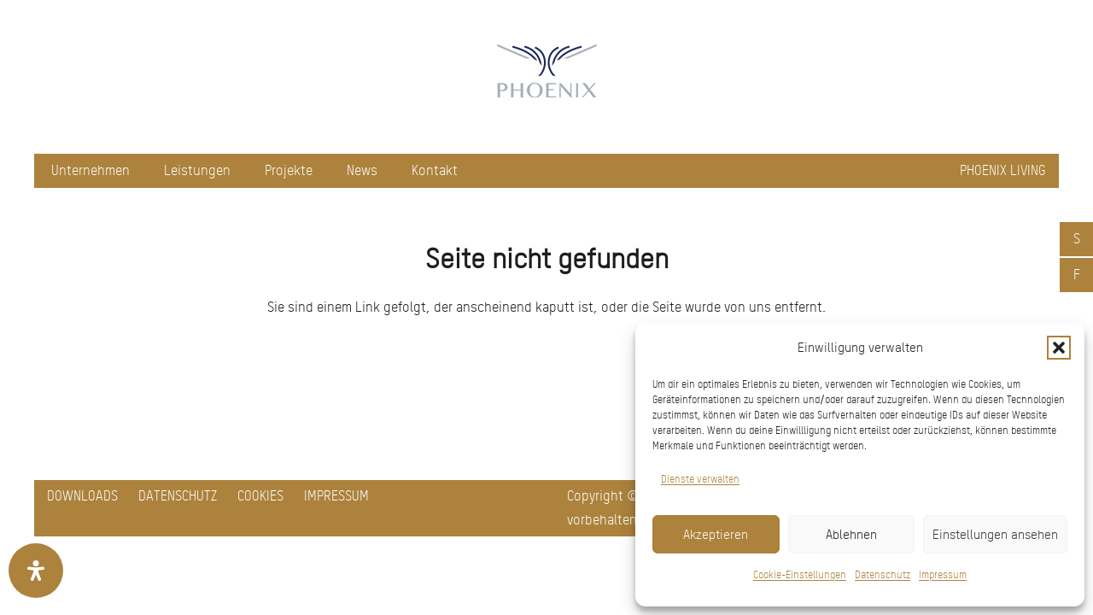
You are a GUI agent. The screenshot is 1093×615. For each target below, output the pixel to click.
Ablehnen (851, 534)
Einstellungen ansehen (995, 534)
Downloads (82, 496)
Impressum (943, 575)
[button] (1058, 347)
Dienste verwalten (700, 479)
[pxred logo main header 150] (546, 77)
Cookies (260, 496)
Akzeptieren (715, 534)
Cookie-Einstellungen (799, 575)
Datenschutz (882, 575)
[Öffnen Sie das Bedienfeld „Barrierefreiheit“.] (36, 570)
